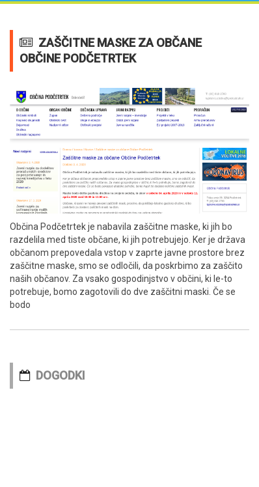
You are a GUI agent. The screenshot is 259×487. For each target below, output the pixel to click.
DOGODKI (60, 375)
